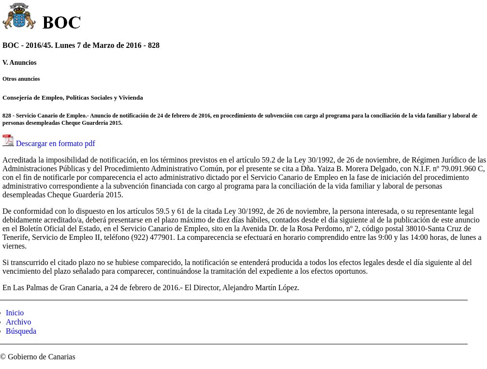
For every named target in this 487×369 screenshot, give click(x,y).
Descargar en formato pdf (55, 143)
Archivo (18, 322)
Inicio (15, 313)
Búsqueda (21, 331)
